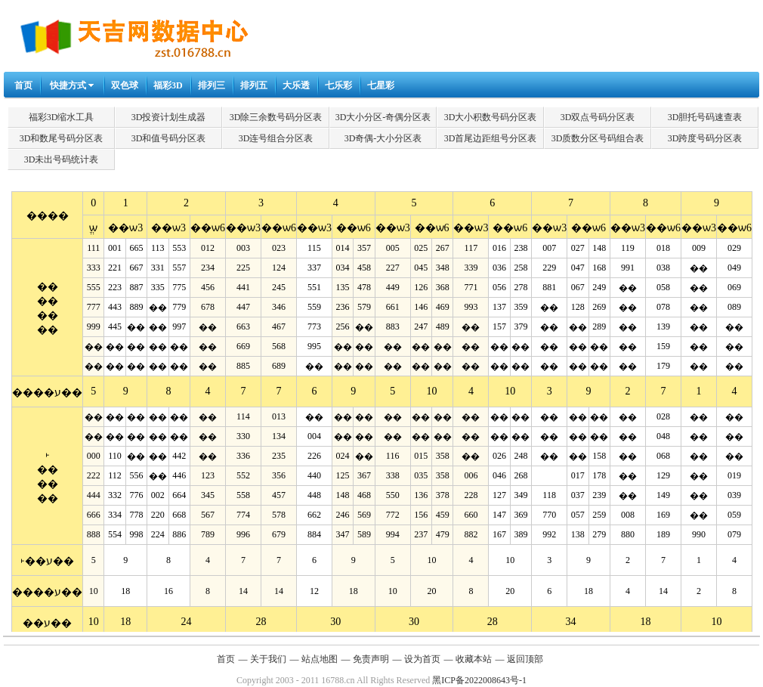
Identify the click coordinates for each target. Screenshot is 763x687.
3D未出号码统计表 (61, 159)
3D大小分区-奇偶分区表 (383, 117)
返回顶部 (525, 659)
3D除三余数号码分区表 (276, 117)
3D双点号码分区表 (598, 117)
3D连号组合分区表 (276, 138)
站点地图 (319, 659)
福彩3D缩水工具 (61, 117)
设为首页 (422, 659)
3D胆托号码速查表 (705, 117)
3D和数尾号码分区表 (61, 138)
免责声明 (371, 659)
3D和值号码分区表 (168, 138)
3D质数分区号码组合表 (597, 138)
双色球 (124, 85)
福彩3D (168, 85)
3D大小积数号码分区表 (490, 117)
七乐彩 (338, 85)
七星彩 (380, 85)
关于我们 (268, 659)
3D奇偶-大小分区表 (383, 138)
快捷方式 (68, 85)
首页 (23, 85)
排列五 (253, 85)
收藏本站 (474, 659)
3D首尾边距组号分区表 (490, 138)
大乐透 (296, 85)
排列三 (211, 85)
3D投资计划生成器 (168, 117)
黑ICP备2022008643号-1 (479, 680)
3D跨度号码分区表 (705, 138)
